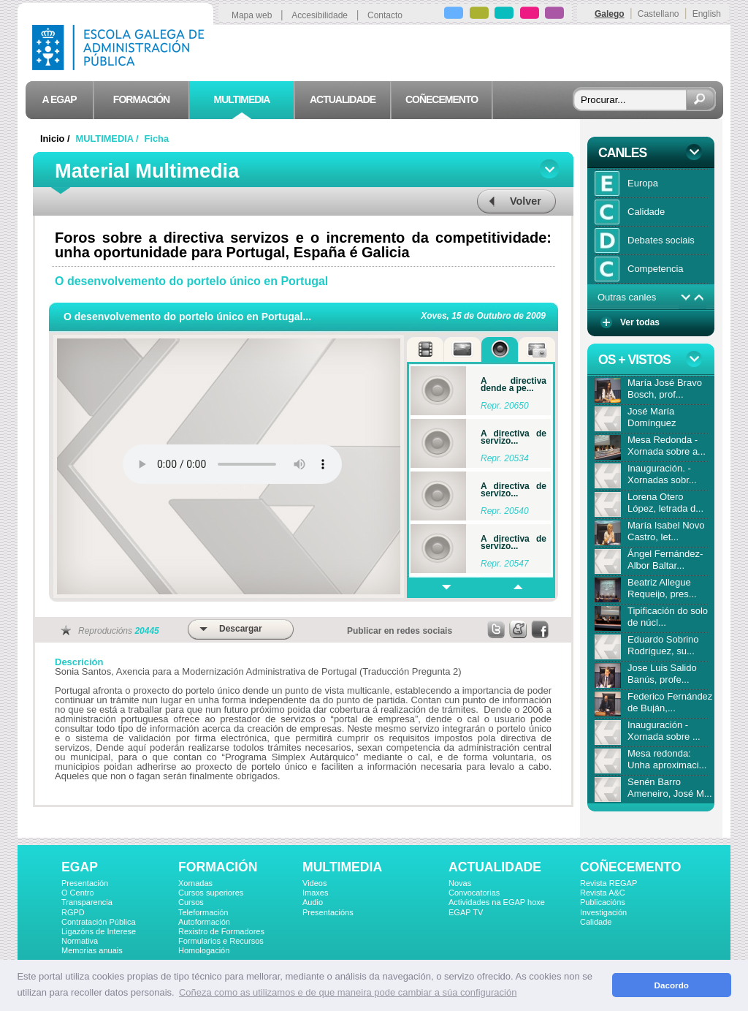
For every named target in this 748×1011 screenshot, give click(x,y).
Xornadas (195, 883)
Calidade (595, 921)
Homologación (203, 950)
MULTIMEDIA (342, 867)
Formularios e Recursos (221, 940)
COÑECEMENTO (630, 867)
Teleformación (203, 912)
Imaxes (315, 892)
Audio (312, 902)
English (706, 14)
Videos (314, 883)
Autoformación (204, 921)
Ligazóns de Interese (98, 931)
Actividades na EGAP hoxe (497, 902)
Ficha (157, 138)
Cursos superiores (210, 892)
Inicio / (56, 138)
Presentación (84, 883)
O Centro (77, 892)
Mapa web (252, 15)
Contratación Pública (98, 921)
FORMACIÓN (217, 867)
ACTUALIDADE (495, 867)
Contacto (384, 15)
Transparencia (86, 902)
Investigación (603, 912)
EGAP (79, 867)
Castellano (658, 14)
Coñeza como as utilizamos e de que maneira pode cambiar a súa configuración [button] (347, 992)
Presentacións (328, 912)
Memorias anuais (92, 950)
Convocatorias (474, 892)
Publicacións (602, 902)
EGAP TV (466, 912)
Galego (610, 14)
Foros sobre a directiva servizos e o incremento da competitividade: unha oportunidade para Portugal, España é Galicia (303, 245)
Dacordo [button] (671, 985)
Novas (460, 883)
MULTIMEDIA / (109, 138)
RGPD (73, 912)
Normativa (79, 940)
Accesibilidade (319, 15)
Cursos (191, 902)
